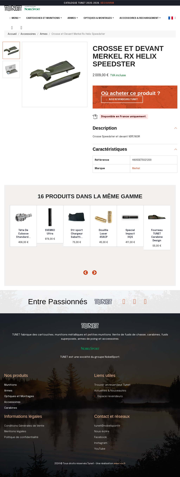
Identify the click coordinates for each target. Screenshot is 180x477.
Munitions (10, 385)
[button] (122, 99)
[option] (23, 226)
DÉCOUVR (106, 3)
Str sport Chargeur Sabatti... (77, 233)
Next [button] (93, 272)
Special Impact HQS (130, 233)
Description (105, 128)
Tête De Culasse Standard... (23, 233)
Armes (8, 390)
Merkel (136, 168)
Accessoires (12, 402)
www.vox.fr (120, 463)
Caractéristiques (110, 149)
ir (113, 3)
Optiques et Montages (19, 396)
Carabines (10, 408)
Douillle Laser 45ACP (103, 233)
